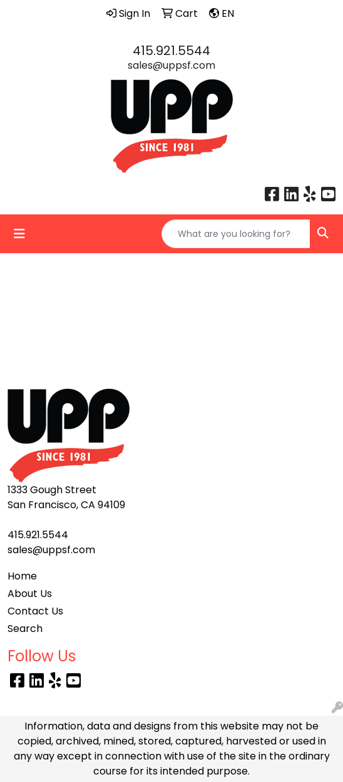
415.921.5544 (171, 50)
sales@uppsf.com (171, 65)
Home (22, 576)
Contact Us (35, 611)
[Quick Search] (235, 233)
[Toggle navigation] (19, 234)
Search (25, 628)
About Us (30, 593)
